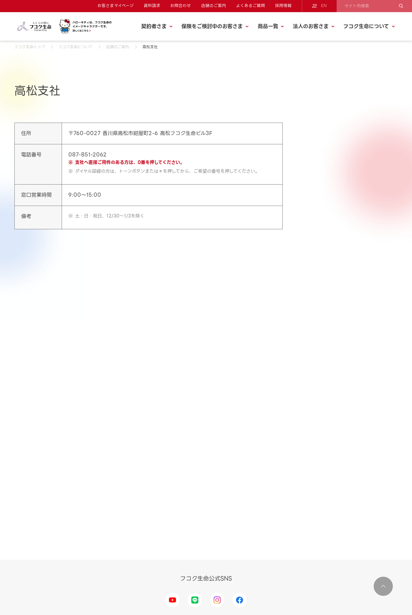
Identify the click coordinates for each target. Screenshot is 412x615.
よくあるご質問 (250, 6)
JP (314, 6)
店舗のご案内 (213, 6)
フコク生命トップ (29, 47)
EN (324, 6)
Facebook (240, 600)
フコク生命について (75, 47)
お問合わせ (180, 6)
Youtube (172, 600)
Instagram (217, 600)
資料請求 (152, 6)
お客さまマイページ (115, 6)
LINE (195, 600)
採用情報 (283, 6)
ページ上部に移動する (383, 586)
